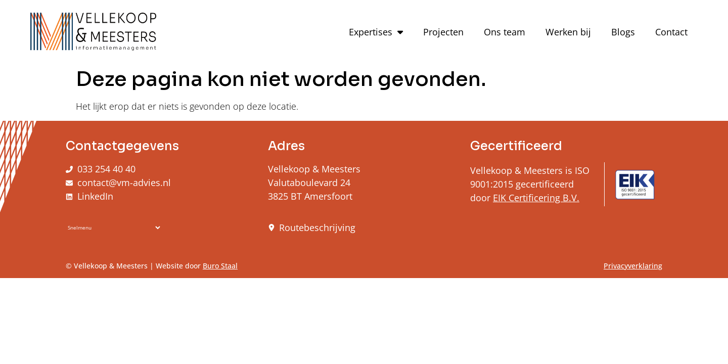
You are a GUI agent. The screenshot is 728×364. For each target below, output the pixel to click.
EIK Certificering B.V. (536, 198)
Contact (671, 32)
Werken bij (568, 32)
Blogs (623, 32)
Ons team (504, 32)
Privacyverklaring (633, 265)
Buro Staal (220, 265)
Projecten (443, 32)
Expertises (376, 31)
